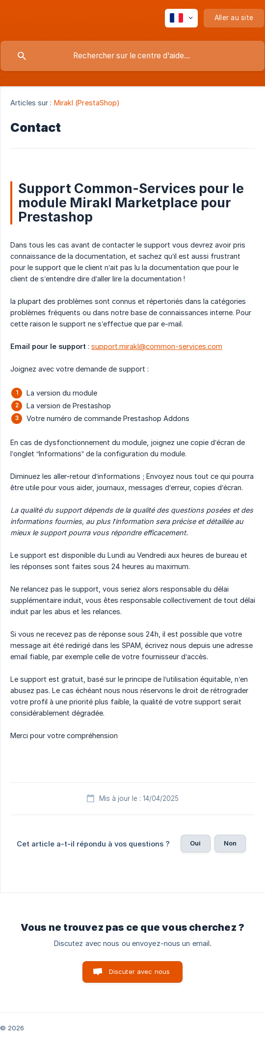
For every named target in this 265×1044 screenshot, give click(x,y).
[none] (181, 18)
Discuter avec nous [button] (139, 971)
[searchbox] (132, 56)
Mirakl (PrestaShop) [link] (87, 103)
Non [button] (230, 843)
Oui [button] (195, 843)
